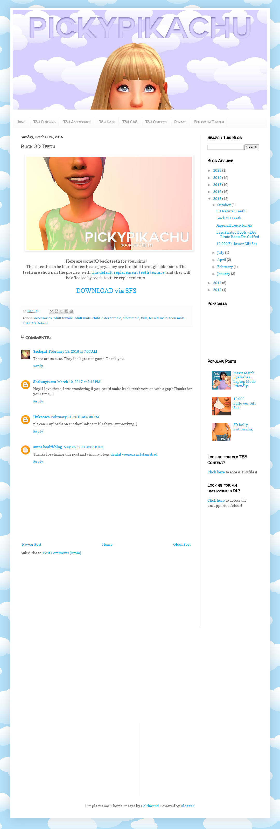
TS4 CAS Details (35, 323)
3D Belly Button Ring (243, 426)
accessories (43, 318)
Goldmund (150, 806)
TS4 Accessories (77, 121)
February (225, 266)
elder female (111, 318)
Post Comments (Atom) (62, 553)
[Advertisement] (233, 542)
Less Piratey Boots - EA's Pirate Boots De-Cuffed (237, 234)
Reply (38, 366)
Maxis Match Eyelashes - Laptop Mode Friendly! (244, 379)
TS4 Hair (107, 121)
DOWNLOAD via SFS (106, 290)
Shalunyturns (44, 381)
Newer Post (31, 544)
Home (21, 121)
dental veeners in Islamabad (133, 454)
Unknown (41, 417)
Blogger (187, 806)
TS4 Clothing (44, 121)
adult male (82, 318)
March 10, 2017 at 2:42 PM (78, 381)
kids (144, 318)
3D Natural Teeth (230, 211)
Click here (216, 472)
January (224, 273)
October (224, 205)
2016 (217, 191)
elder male (131, 318)
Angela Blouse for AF (234, 225)
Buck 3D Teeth (228, 218)
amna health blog (47, 447)
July (221, 252)
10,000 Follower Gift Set (236, 243)
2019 (217, 177)
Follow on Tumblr (209, 121)
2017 (217, 184)
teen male (177, 318)
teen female (158, 318)
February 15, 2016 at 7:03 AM (73, 351)
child (96, 318)
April (222, 259)
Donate (180, 121)
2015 (217, 198)
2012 (217, 289)
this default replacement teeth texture (127, 272)
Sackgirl (40, 351)
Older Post (182, 544)
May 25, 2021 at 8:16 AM (84, 447)
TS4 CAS (129, 121)
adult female (63, 318)
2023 (217, 170)
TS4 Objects (155, 121)
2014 (217, 282)
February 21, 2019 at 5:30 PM (75, 417)
